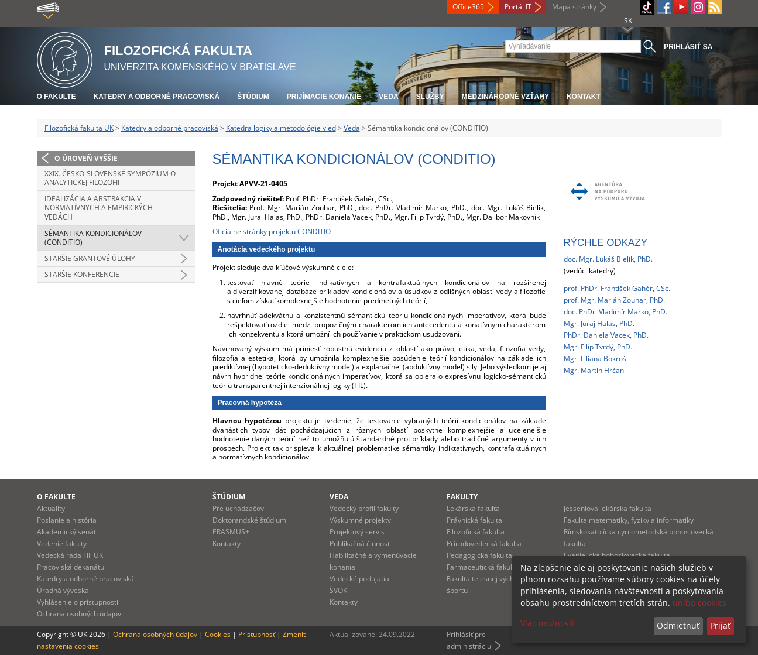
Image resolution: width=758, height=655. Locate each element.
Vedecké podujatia (359, 579)
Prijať (720, 625)
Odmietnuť (678, 625)
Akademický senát (66, 532)
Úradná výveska (63, 590)
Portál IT (518, 7)
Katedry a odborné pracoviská (157, 96)
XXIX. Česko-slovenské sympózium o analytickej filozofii (110, 178)
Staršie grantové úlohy (89, 258)
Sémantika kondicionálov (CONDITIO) (93, 238)
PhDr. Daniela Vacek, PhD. (606, 335)
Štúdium (253, 96)
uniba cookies (699, 602)
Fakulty (462, 497)
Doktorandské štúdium (249, 520)
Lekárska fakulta (473, 508)
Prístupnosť (256, 634)
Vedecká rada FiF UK (70, 555)
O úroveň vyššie (86, 158)
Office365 (468, 7)
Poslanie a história (67, 520)
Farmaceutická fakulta (483, 567)
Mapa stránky (574, 7)
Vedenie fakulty (62, 543)
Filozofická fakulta (476, 532)
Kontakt (584, 96)
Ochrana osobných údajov (79, 614)
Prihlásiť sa (688, 47)
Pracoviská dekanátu (70, 567)
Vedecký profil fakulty (364, 508)
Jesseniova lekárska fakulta (607, 508)
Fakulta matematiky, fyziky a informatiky (629, 520)
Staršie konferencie (81, 274)
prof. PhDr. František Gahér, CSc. (617, 288)
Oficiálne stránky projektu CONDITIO (271, 231)
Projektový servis (357, 532)
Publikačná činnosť (360, 543)
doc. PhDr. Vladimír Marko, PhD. (615, 312)
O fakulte (56, 96)
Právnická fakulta (474, 520)
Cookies (218, 634)
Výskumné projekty (360, 520)
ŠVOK (338, 590)
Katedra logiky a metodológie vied (281, 128)
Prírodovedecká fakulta (484, 543)
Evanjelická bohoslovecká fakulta (617, 555)
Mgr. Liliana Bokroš (595, 358)
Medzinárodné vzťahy (505, 96)
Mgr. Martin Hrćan (594, 370)
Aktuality (51, 508)
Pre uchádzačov (238, 508)
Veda (388, 96)
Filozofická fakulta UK (79, 128)
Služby (430, 96)
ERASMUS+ (230, 532)
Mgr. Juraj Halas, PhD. (599, 323)
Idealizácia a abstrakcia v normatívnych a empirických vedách (98, 208)
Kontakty (226, 543)
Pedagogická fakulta (479, 555)
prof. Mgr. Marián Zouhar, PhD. (614, 300)
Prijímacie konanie (324, 96)
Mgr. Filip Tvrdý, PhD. (598, 347)
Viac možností (547, 623)
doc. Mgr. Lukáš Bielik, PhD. (608, 259)
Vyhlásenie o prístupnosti (77, 602)
